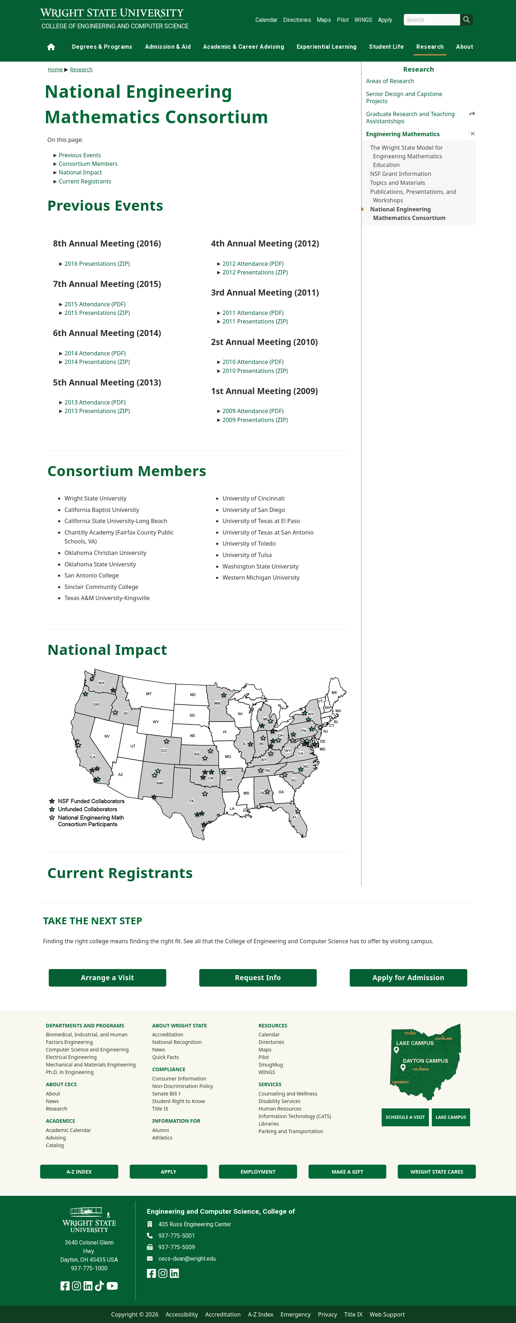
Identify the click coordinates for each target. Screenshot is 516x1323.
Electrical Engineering (71, 1057)
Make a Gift (347, 1171)
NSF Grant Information (400, 174)
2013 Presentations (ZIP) (97, 411)
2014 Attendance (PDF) (95, 353)
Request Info (258, 977)
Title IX (160, 1108)
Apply (385, 19)
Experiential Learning (327, 46)
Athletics (172, 1137)
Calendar (266, 19)
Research (430, 46)
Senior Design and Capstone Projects (404, 97)
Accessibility (182, 1314)
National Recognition (177, 1042)
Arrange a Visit (107, 977)
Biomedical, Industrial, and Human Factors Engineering (87, 1038)
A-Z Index (260, 1314)
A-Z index (79, 1171)
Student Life (386, 46)
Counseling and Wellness (288, 1093)
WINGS (363, 19)
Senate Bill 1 (166, 1093)
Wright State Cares (437, 1171)
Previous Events (80, 155)
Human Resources (280, 1108)
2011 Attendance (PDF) (253, 313)
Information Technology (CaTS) (295, 1116)
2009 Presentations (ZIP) (255, 420)
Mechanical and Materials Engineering (91, 1064)
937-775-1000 (89, 1268)
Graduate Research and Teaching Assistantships (421, 117)
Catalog (55, 1145)
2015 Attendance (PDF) (95, 304)
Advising (56, 1137)
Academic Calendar (68, 1130)
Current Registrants (85, 181)
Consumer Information (179, 1078)
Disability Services (280, 1101)
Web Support (387, 1314)
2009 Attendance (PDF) (253, 411)
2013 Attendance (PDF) (95, 402)
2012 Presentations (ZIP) (255, 272)
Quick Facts (165, 1057)
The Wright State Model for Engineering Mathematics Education (406, 156)
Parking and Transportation (291, 1131)
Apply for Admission (409, 977)
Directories (297, 19)
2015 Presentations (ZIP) (97, 313)
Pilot (343, 19)
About (464, 46)
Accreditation (167, 1034)
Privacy (327, 1314)
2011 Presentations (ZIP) (255, 321)
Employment (257, 1171)
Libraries (269, 1123)
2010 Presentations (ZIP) (255, 371)
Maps (324, 19)
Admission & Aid (168, 46)
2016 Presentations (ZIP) (97, 264)
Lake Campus (451, 1117)
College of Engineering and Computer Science (112, 26)
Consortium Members (88, 164)
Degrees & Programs (102, 46)
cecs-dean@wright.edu (187, 1258)
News (52, 1101)
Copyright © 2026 (134, 1314)
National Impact (80, 172)
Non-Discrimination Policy (182, 1086)
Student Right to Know (178, 1101)
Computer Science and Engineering (87, 1049)
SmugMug (280, 1064)
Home (55, 69)
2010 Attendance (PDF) (253, 362)
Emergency (296, 1314)
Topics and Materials (397, 183)
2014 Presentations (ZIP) (97, 362)
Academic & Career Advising (243, 46)
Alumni (170, 1129)
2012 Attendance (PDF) (253, 264)
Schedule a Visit (405, 1117)
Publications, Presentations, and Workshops (413, 196)
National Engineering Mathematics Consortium (408, 213)
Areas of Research (390, 81)
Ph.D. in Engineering (70, 1072)
